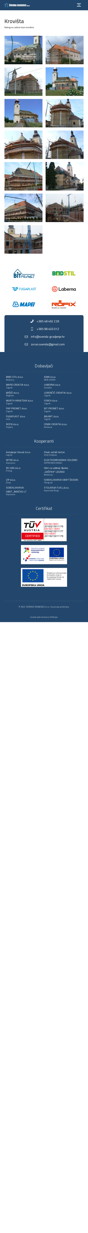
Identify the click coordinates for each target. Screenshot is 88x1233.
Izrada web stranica (39, 617)
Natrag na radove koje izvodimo (19, 27)
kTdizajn (54, 617)
